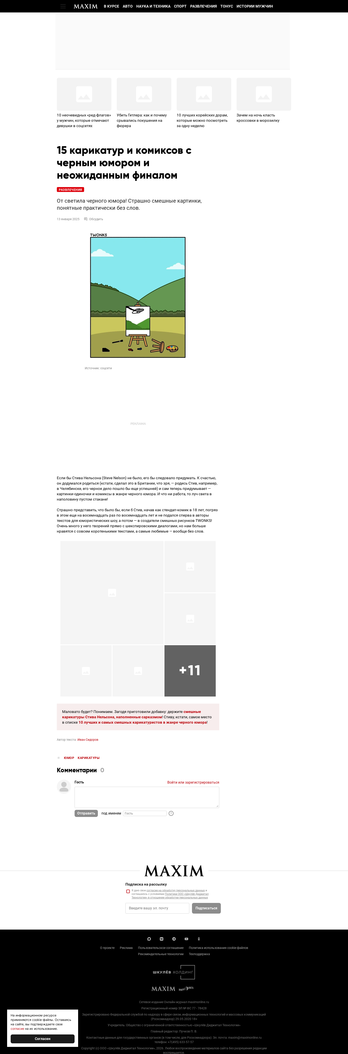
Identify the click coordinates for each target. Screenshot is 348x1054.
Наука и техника (153, 6)
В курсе (111, 6)
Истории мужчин (255, 6)
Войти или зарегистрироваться (193, 782)
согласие (17, 1028)
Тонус (226, 6)
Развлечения (203, 6)
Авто (128, 6)
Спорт (180, 6)
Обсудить (93, 219)
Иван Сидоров (87, 739)
